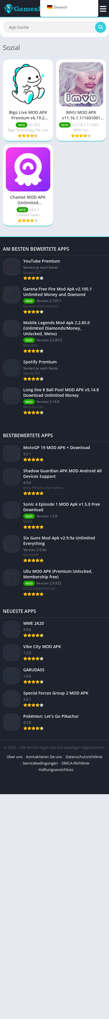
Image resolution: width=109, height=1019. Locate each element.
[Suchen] (54, 27)
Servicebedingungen (40, 814)
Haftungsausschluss (56, 821)
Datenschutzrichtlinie (84, 808)
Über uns (14, 808)
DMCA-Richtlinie (75, 814)
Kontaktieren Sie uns (44, 808)
